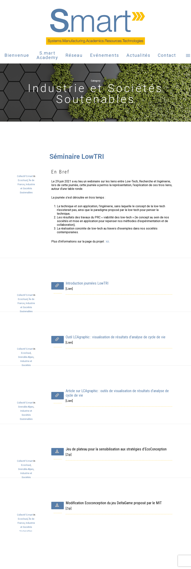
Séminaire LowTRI (77, 214)
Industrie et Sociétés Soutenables (27, 236)
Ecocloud (24, 231)
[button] (188, 55)
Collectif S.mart (26, 228)
